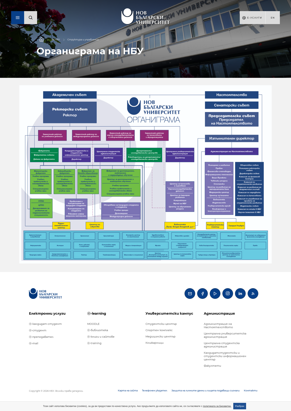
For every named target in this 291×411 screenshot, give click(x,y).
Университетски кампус (169, 313)
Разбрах (239, 406)
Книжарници (155, 342)
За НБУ (55, 39)
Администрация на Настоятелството (218, 325)
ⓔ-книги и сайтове (101, 336)
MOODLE (93, 324)
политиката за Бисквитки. (217, 406)
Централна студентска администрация (222, 345)
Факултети (212, 365)
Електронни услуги (47, 313)
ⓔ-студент (37, 330)
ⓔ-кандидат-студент (45, 324)
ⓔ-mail (33, 343)
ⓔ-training (94, 343)
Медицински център (161, 336)
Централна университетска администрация (225, 335)
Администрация (219, 313)
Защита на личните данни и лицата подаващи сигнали (205, 390)
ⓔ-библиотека (97, 330)
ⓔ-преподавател (41, 337)
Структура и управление (83, 39)
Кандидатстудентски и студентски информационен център (225, 356)
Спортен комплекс (159, 330)
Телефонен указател (154, 390)
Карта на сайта (128, 390)
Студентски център (161, 324)
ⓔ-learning (96, 313)
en (273, 17)
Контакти (250, 390)
